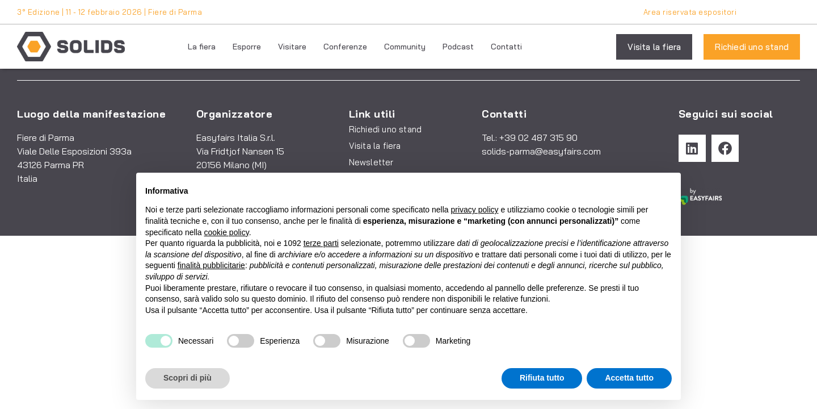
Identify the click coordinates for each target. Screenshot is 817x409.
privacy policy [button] (475, 209)
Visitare (292, 46)
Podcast (458, 46)
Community (405, 46)
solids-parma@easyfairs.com (541, 151)
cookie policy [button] (226, 232)
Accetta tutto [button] (629, 377)
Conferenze (345, 46)
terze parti (321, 243)
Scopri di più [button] (187, 377)
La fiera (202, 46)
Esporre (247, 46)
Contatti (506, 46)
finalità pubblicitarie (211, 265)
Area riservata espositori (690, 11)
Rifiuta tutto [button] (542, 377)
